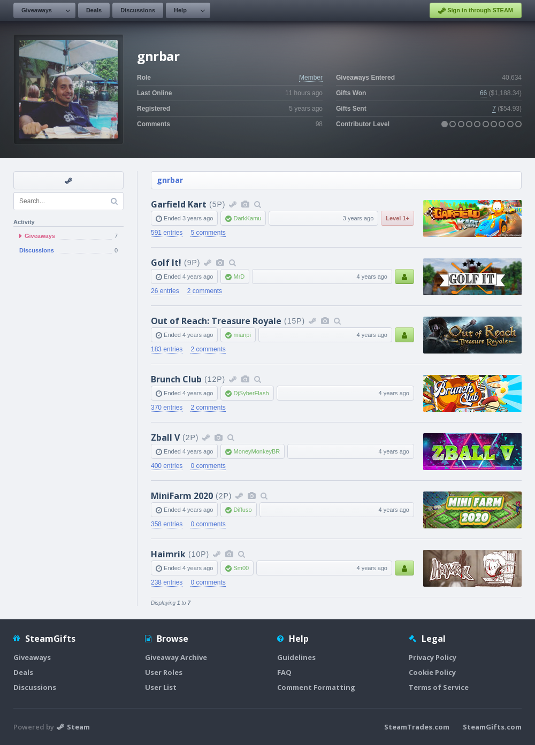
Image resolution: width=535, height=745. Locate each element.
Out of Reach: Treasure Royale (216, 321)
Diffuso (242, 509)
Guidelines (296, 657)
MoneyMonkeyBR (256, 451)
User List (161, 687)
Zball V (165, 437)
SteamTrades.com (416, 727)
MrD (238, 276)
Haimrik (168, 554)
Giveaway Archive (176, 657)
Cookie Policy (432, 672)
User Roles (163, 672)
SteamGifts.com (492, 727)
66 (483, 93)
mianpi (241, 335)
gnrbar (170, 180)
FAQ (284, 672)
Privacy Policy (432, 657)
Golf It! (166, 262)
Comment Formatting (316, 687)
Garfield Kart (179, 204)
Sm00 (241, 568)
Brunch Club (176, 379)
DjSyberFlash (251, 393)
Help (180, 10)
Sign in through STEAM (475, 10)
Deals (94, 10)
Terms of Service (439, 687)
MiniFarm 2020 (182, 496)
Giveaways (36, 10)
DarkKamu (247, 218)
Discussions (137, 10)
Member (311, 77)
